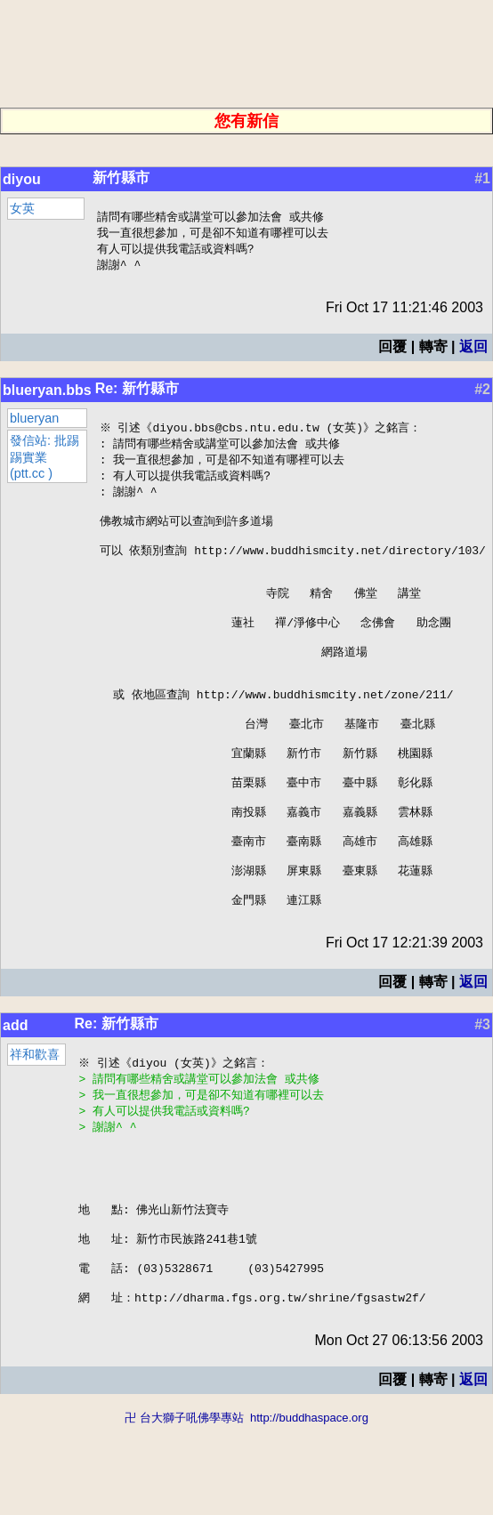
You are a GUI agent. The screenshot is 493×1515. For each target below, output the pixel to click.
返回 (473, 350)
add (15, 1084)
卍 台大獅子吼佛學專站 (184, 1506)
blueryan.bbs (47, 393)
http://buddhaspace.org (309, 1506)
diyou (22, 179)
